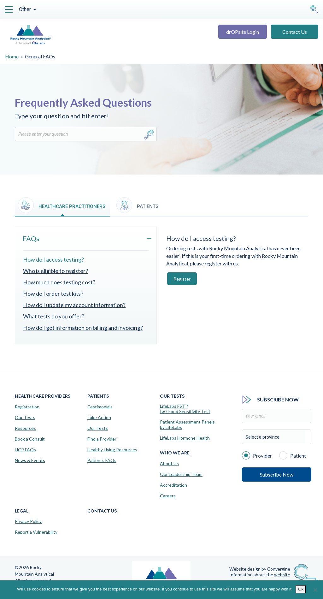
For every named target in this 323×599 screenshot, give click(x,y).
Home (12, 56)
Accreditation (173, 485)
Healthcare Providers (42, 396)
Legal (21, 510)
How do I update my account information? (74, 304)
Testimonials (100, 406)
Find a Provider (101, 439)
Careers (168, 495)
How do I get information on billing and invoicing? (83, 327)
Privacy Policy (28, 521)
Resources (25, 428)
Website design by (259, 569)
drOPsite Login (242, 32)
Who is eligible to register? (55, 270)
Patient (292, 455)
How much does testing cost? (59, 282)
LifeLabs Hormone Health (185, 438)
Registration (27, 406)
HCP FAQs (25, 449)
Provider (257, 455)
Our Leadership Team (181, 474)
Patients (98, 396)
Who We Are (175, 452)
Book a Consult (30, 439)
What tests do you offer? (53, 316)
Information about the (259, 574)
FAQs (31, 238)
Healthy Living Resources (112, 449)
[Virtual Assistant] (312, 580)
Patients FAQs (101, 460)
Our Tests (25, 417)
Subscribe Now (276, 474)
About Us (169, 463)
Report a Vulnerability (36, 532)
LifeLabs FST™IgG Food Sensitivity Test (185, 409)
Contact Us (294, 32)
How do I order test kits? (53, 293)
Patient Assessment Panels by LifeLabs (187, 424)
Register (182, 279)
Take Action (99, 417)
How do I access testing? (53, 259)
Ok (300, 589)
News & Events (30, 460)
